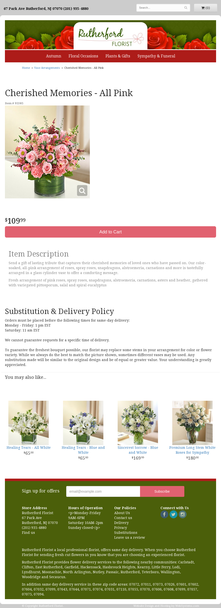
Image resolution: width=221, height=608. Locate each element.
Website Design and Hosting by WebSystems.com (166, 606)
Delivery (121, 523)
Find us (28, 533)
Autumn (53, 56)
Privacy (120, 528)
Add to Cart (110, 231)
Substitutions (125, 533)
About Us (122, 513)
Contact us (123, 518)
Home (26, 67)
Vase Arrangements (47, 67)
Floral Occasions (83, 56)
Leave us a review (129, 537)
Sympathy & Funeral (156, 56)
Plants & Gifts (118, 56)
